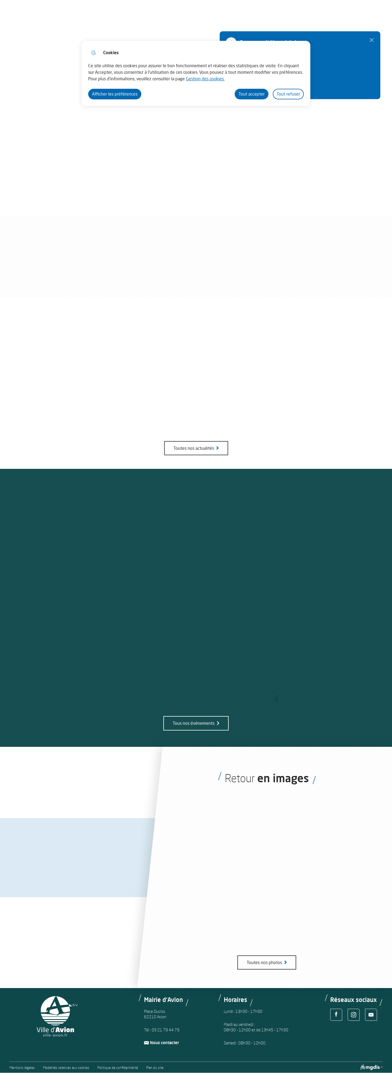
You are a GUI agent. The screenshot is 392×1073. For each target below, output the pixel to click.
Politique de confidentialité (117, 1068)
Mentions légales (22, 1068)
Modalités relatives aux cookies (66, 1068)
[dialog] (196, 73)
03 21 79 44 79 (165, 1029)
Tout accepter (251, 94)
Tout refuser (288, 94)
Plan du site (155, 1068)
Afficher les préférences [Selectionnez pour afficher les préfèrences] (114, 94)
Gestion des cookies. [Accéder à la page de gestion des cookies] (205, 78)
